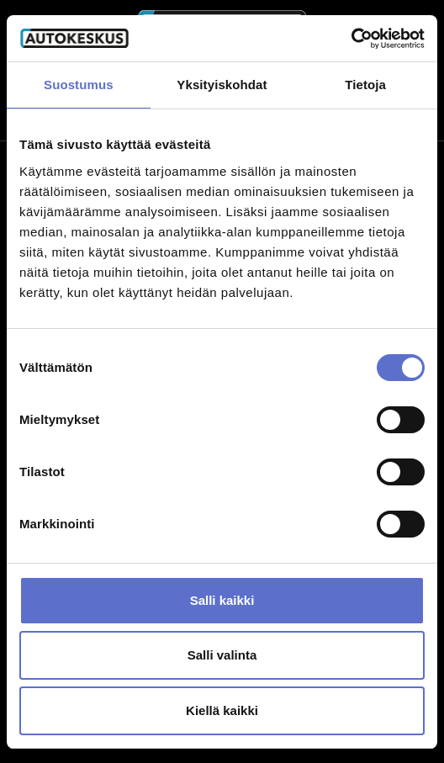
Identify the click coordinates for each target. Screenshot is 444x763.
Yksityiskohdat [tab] (222, 84)
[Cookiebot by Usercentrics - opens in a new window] (351, 39)
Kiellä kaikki (222, 710)
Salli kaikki (222, 600)
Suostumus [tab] (79, 84)
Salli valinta (222, 655)
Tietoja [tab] (365, 84)
